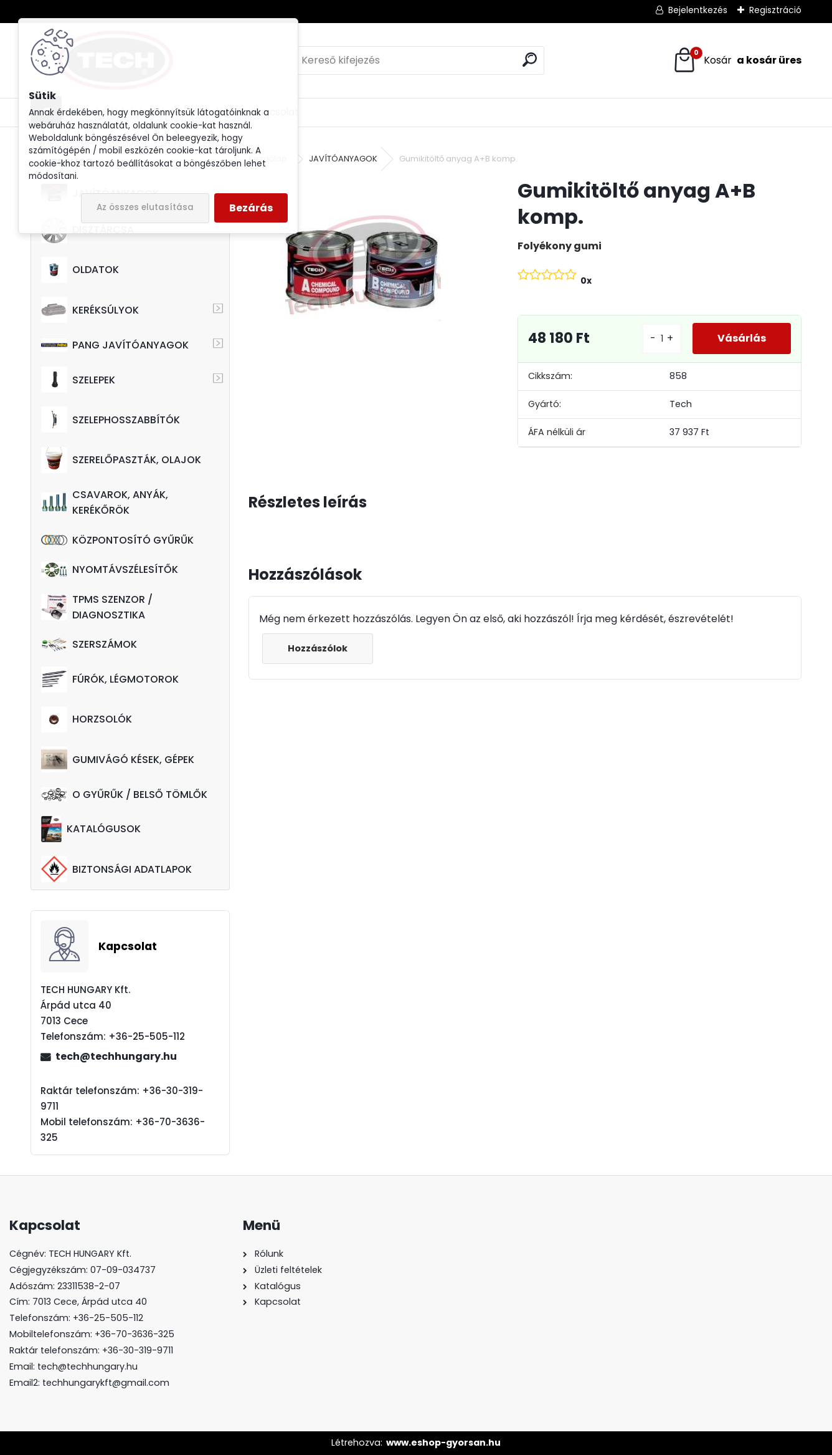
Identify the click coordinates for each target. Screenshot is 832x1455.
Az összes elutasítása (145, 207)
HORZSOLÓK (86, 719)
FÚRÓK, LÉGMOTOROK (110, 679)
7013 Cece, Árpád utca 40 (89, 1301)
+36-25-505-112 (108, 1318)
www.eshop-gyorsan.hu (443, 1442)
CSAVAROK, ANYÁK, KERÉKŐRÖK (104, 502)
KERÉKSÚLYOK (90, 310)
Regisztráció (775, 10)
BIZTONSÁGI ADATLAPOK (116, 869)
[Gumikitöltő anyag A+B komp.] (363, 256)
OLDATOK (80, 270)
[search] (529, 59)
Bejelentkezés (697, 10)
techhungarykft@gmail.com (105, 1382)
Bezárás (251, 208)
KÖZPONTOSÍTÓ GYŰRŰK (117, 540)
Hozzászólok (317, 648)
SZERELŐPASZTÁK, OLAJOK (121, 460)
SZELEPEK (78, 380)
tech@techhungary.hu (116, 1056)
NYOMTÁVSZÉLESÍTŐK (109, 569)
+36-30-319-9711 (137, 1350)
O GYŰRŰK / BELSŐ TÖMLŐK (124, 794)
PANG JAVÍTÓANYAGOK (115, 345)
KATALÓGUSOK (91, 829)
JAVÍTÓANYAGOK (343, 159)
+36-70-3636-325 (134, 1334)
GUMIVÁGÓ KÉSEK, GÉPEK (117, 759)
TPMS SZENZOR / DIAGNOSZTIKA (97, 607)
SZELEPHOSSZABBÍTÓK (110, 419)
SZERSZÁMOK (89, 644)
